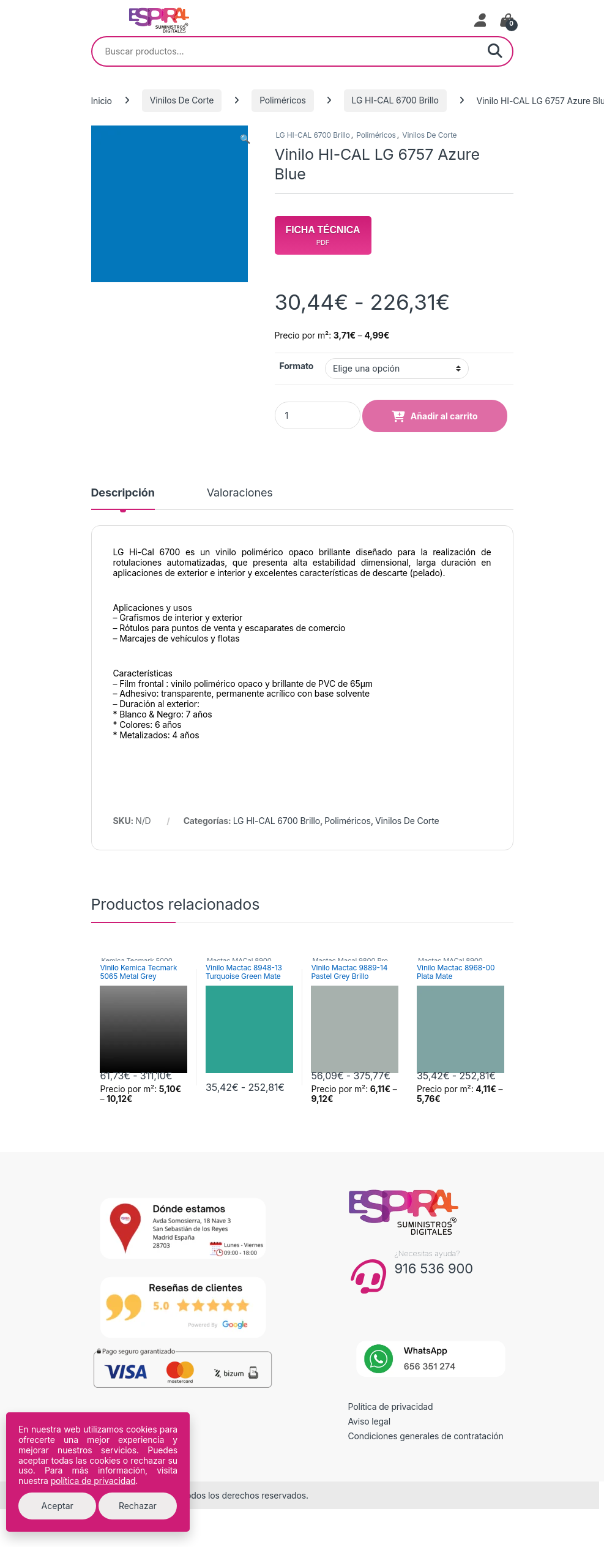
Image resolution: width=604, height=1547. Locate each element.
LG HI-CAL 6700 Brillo (395, 100)
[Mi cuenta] (481, 20)
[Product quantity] (317, 415)
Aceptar (57, 1505)
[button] (245, 139)
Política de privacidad (390, 1406)
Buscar (495, 51)
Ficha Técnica (323, 235)
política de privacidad (93, 1480)
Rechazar (138, 1505)
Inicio (101, 100)
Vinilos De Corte (182, 100)
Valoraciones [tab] (240, 493)
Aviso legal (369, 1421)
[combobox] (285, 51)
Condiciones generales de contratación (426, 1436)
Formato (297, 366)
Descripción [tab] (123, 493)
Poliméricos (282, 100)
